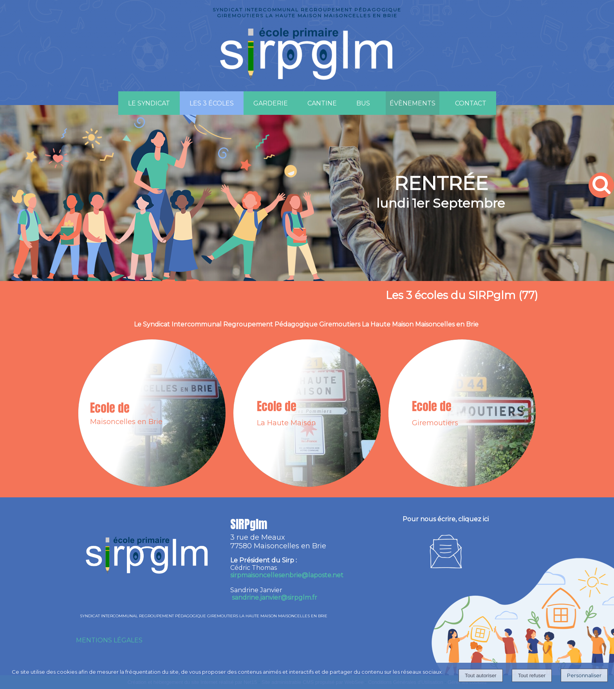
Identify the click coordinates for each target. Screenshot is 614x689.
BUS (363, 103)
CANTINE (322, 103)
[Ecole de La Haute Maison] (307, 413)
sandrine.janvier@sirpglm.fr (274, 597)
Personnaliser (584, 675)
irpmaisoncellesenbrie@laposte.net (286, 575)
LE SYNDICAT (149, 103)
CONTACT (470, 103)
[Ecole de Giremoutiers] (462, 413)
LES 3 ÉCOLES (212, 103)
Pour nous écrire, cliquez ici (446, 519)
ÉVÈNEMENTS (412, 103)
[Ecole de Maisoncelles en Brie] (152, 413)
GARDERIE (270, 103)
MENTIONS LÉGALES (109, 640)
